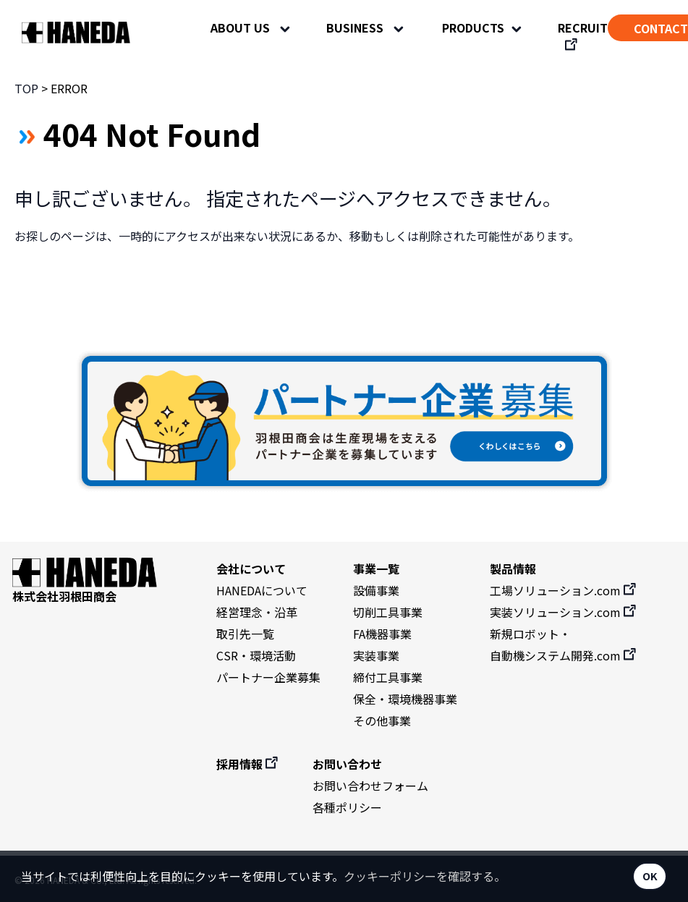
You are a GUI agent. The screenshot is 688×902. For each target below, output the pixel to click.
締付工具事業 (387, 677)
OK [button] (650, 875)
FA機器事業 (382, 633)
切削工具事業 (387, 612)
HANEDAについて (261, 590)
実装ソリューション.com (564, 612)
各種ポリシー (347, 807)
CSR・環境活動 (256, 655)
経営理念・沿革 (256, 612)
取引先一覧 (245, 633)
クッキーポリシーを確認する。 (425, 876)
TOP (26, 88)
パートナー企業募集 (268, 677)
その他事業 (382, 720)
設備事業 (376, 590)
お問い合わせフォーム (370, 785)
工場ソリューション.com (564, 590)
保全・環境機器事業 (405, 698)
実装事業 (376, 655)
